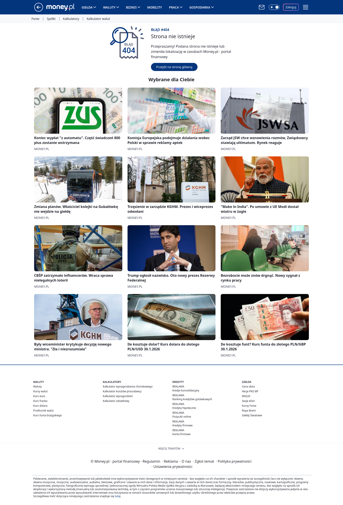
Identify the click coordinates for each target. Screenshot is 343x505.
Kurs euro (39, 396)
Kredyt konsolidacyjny (185, 390)
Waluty (109, 7)
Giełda (87, 7)
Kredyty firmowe (182, 425)
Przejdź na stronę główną (174, 67)
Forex (35, 19)
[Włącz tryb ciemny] (274, 7)
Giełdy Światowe (252, 415)
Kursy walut (40, 391)
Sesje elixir (248, 401)
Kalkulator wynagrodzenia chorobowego (127, 386)
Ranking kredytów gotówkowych (192, 399)
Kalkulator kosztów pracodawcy (122, 391)
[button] (305, 7)
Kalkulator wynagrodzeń (118, 396)
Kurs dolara (40, 406)
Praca (174, 7)
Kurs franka (40, 401)
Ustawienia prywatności (172, 466)
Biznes (131, 7)
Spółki (51, 19)
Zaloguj (291, 7)
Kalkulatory (71, 19)
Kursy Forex (249, 406)
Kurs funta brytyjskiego (47, 415)
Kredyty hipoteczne (184, 408)
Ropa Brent (249, 410)
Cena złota (248, 386)
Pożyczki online (181, 417)
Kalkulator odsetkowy (116, 401)
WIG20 (246, 396)
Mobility (154, 7)
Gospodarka (199, 7)
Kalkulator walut (98, 19)
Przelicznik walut (43, 410)
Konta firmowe (181, 434)
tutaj (117, 496)
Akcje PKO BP (250, 391)
